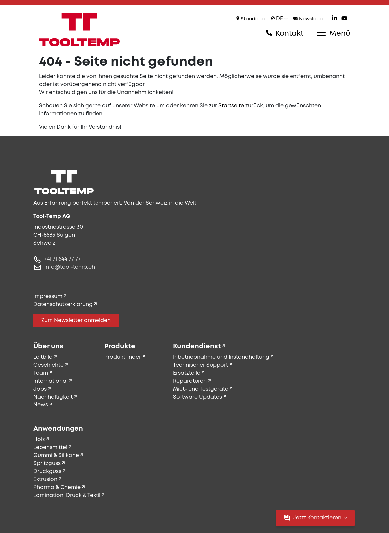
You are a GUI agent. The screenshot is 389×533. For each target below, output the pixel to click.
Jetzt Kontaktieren (315, 518)
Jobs (40, 389)
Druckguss (47, 471)
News (40, 404)
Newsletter (309, 19)
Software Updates (197, 397)
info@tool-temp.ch (69, 267)
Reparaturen (190, 381)
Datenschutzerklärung (63, 304)
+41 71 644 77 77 (62, 259)
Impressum (47, 296)
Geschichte (48, 365)
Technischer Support (200, 365)
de (279, 18)
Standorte (250, 18)
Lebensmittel (50, 447)
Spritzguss (47, 463)
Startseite (231, 105)
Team (40, 373)
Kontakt (285, 33)
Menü (333, 33)
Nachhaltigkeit (53, 397)
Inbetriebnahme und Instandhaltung (221, 357)
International (50, 381)
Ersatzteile (186, 373)
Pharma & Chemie (57, 487)
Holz (39, 439)
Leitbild (43, 357)
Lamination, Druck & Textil (66, 495)
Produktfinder (122, 357)
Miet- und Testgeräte (200, 389)
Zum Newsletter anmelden (76, 320)
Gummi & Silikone (56, 455)
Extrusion (45, 479)
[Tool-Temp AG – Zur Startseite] (79, 29)
